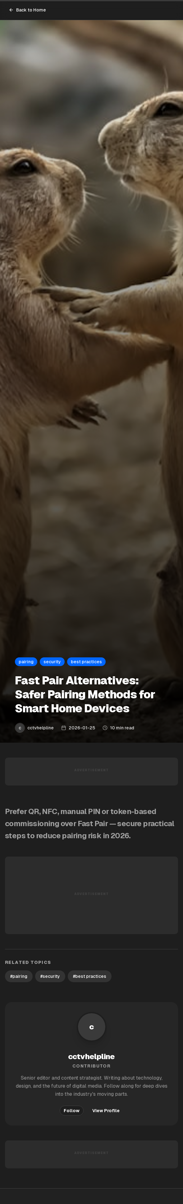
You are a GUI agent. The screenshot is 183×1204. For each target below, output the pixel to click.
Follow (72, 1110)
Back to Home (27, 10)
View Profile (106, 1110)
